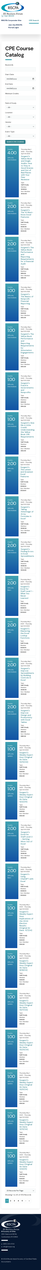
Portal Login (13, 27)
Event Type (10, 132)
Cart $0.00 (7, 16)
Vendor (8, 122)
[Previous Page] (25, 1201)
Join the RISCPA (15, 25)
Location (8, 112)
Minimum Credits (12, 93)
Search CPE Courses (15, 142)
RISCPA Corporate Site (11, 20)
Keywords (9, 65)
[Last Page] (29, 1201)
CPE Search (34, 20)
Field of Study (10, 103)
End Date (9, 84)
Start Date (9, 74)
